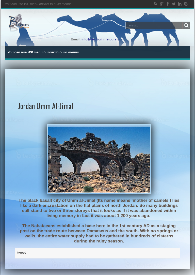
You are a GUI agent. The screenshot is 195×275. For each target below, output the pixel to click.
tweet (21, 252)
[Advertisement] (98, 80)
